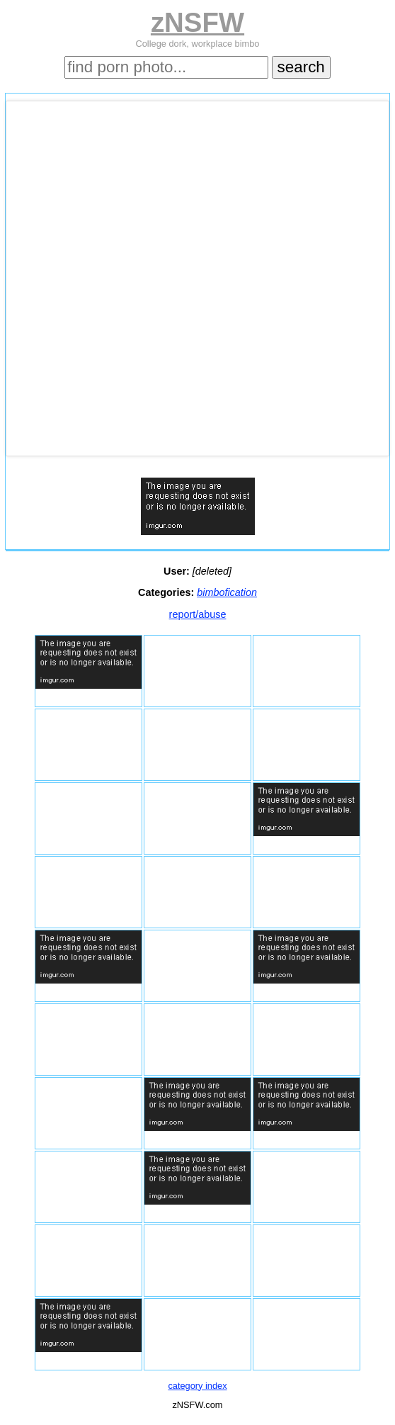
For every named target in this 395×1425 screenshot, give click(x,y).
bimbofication (227, 592)
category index (197, 1385)
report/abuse (198, 614)
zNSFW (197, 22)
